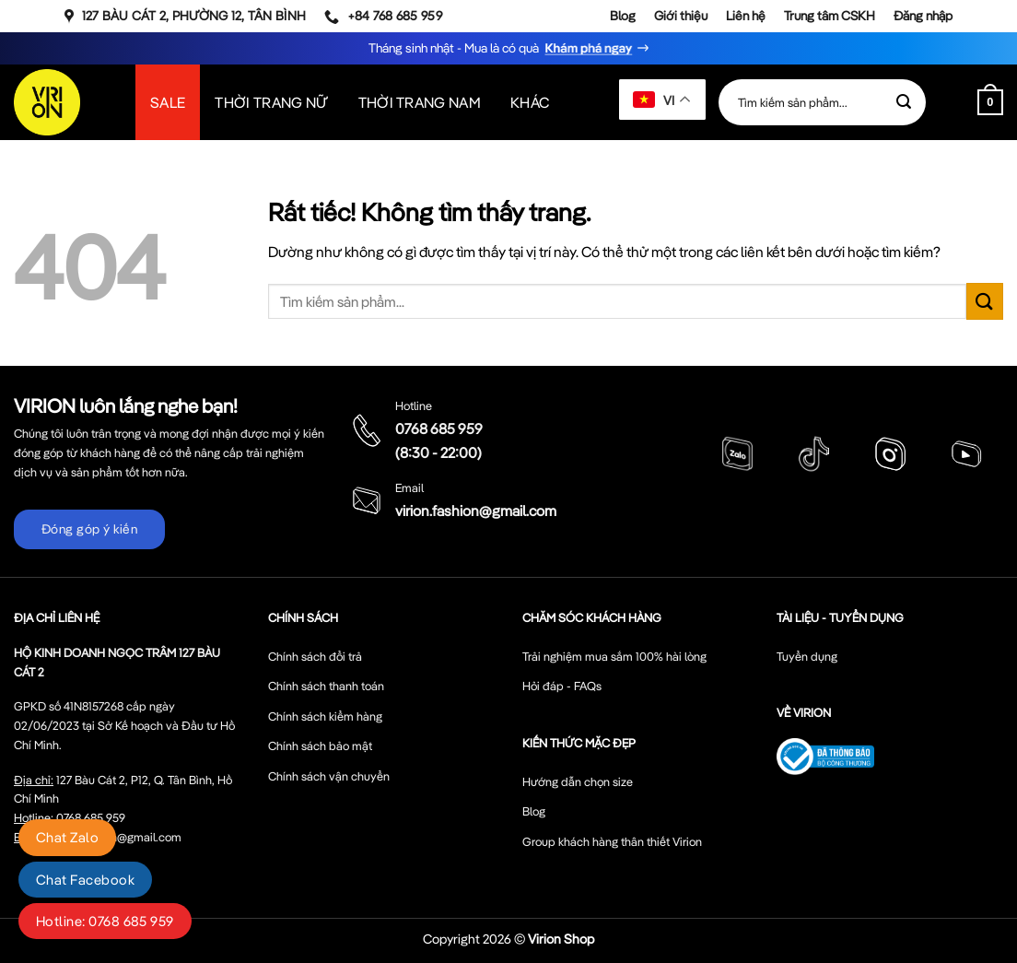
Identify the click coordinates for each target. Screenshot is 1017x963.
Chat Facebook (85, 879)
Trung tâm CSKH (829, 15)
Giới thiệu (680, 15)
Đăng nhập (923, 15)
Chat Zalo (67, 837)
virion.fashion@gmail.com (475, 510)
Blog (623, 15)
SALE (167, 102)
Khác (529, 102)
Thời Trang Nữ (271, 102)
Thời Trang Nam (419, 102)
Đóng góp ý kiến (89, 529)
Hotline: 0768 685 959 (105, 921)
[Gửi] (903, 102)
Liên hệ (746, 15)
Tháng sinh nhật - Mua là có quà (508, 48)
